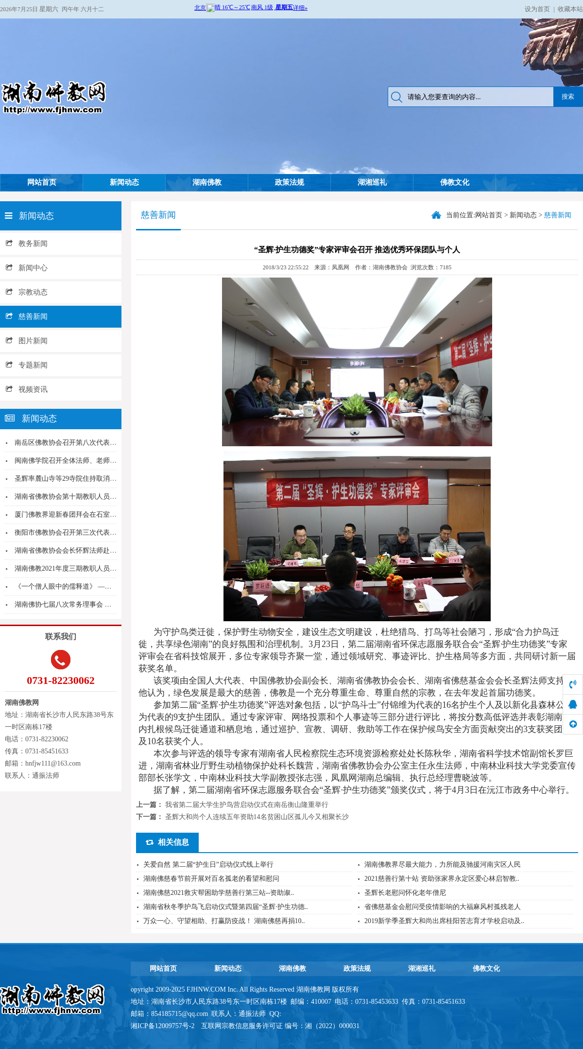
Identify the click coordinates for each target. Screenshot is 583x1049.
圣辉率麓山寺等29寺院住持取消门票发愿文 (79, 478)
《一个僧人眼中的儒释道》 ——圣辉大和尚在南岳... (93, 586)
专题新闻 (27, 365)
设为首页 (537, 9)
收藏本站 (570, 9)
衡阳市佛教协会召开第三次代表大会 (69, 532)
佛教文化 (454, 182)
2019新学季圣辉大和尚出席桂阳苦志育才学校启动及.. (444, 921)
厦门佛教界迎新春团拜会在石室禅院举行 (76, 514)
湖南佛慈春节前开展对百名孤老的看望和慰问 (211, 878)
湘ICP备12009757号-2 (163, 1026)
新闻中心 (27, 268)
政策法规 (289, 182)
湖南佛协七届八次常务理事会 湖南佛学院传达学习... (93, 604)
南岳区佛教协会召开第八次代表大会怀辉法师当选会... (95, 442)
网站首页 (41, 182)
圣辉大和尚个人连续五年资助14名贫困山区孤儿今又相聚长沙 (257, 817)
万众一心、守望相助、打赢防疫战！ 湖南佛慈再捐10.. (224, 921)
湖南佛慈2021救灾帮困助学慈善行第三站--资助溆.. (218, 892)
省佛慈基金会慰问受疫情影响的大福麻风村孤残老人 (442, 906)
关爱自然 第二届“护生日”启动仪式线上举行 (208, 864)
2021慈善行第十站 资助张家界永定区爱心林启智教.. (441, 878)
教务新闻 (27, 243)
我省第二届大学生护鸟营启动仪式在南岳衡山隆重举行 (246, 804)
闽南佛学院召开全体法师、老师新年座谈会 (79, 460)
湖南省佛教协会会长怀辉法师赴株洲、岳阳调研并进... (95, 550)
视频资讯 (27, 389)
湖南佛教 (207, 182)
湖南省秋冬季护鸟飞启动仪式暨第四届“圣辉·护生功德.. (225, 906)
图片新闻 (27, 341)
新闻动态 (124, 182)
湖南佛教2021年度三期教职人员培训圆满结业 (83, 568)
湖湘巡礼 (372, 182)
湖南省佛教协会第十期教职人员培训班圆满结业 (86, 496)
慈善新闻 (27, 316)
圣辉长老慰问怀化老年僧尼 (405, 892)
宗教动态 (27, 292)
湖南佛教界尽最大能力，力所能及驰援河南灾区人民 (442, 864)
